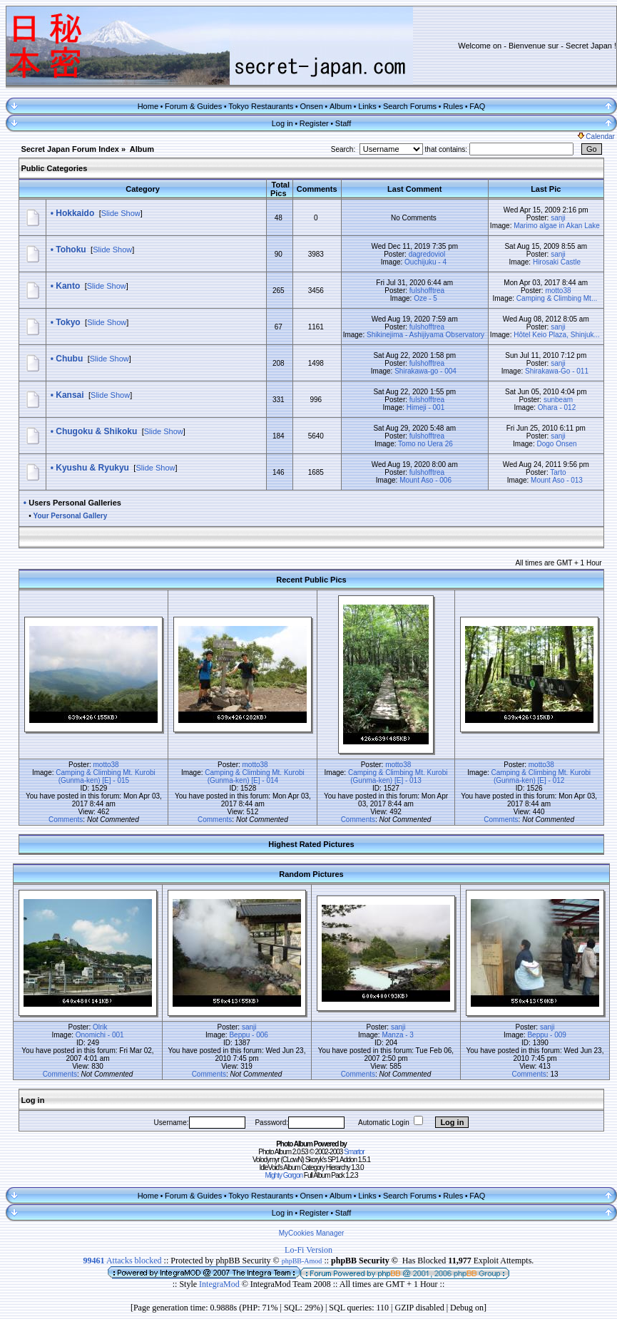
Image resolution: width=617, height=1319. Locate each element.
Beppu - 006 (248, 1035)
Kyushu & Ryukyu (92, 468)
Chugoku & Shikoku (96, 431)
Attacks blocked (122, 1261)
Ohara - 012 (557, 407)
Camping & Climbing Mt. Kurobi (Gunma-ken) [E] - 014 (255, 776)
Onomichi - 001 (100, 1035)
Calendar (596, 136)
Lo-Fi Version (308, 1250)
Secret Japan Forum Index (70, 149)
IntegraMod (220, 1284)
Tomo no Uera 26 (425, 444)
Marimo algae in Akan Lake (557, 226)
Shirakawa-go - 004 (425, 371)
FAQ (477, 106)
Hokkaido (75, 213)
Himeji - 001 (425, 407)
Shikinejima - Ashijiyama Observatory (425, 335)
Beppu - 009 (546, 1035)
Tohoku (71, 250)
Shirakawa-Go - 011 (556, 371)
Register (314, 123)
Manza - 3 (397, 1035)
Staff (343, 123)
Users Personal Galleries (75, 502)
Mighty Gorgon (283, 1175)
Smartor (354, 1152)
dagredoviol (427, 254)
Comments (66, 819)
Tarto (558, 472)
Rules (453, 106)
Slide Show (121, 213)
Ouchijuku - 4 (425, 262)
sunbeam (558, 400)
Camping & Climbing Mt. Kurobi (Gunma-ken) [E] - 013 (398, 776)
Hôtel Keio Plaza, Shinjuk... (557, 335)
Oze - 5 (425, 298)
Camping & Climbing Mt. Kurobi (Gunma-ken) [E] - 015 (105, 776)
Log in (282, 123)
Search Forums (410, 106)
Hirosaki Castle (557, 262)
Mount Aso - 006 (425, 480)
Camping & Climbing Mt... (556, 298)
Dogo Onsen (556, 444)
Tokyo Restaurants (260, 106)
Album (341, 106)
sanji (558, 218)
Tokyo (68, 322)
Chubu (69, 359)
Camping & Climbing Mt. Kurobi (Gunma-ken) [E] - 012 (541, 776)
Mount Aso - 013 (557, 480)
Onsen (311, 106)
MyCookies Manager (312, 1233)
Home (148, 106)
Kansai (69, 395)
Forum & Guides (193, 106)
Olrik (100, 1027)
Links (367, 106)
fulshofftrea (426, 290)
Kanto (68, 286)
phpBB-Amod (302, 1261)
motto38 (558, 290)
